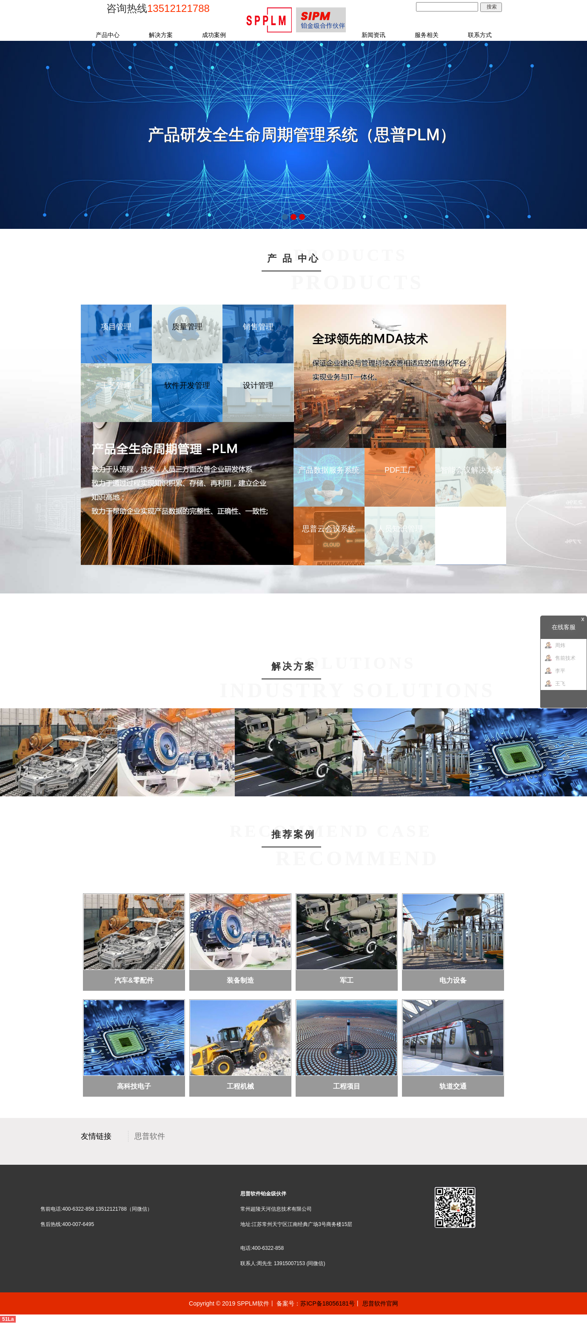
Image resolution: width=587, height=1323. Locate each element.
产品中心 (108, 34)
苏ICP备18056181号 (327, 1303)
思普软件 (149, 1136)
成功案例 (214, 34)
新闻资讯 (373, 34)
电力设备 (453, 980)
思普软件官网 (380, 1303)
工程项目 (346, 1086)
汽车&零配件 (134, 980)
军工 (346, 980)
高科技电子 (134, 1086)
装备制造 (240, 980)
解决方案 (161, 34)
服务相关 (427, 34)
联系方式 (480, 34)
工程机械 (240, 1086)
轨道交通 (453, 1086)
